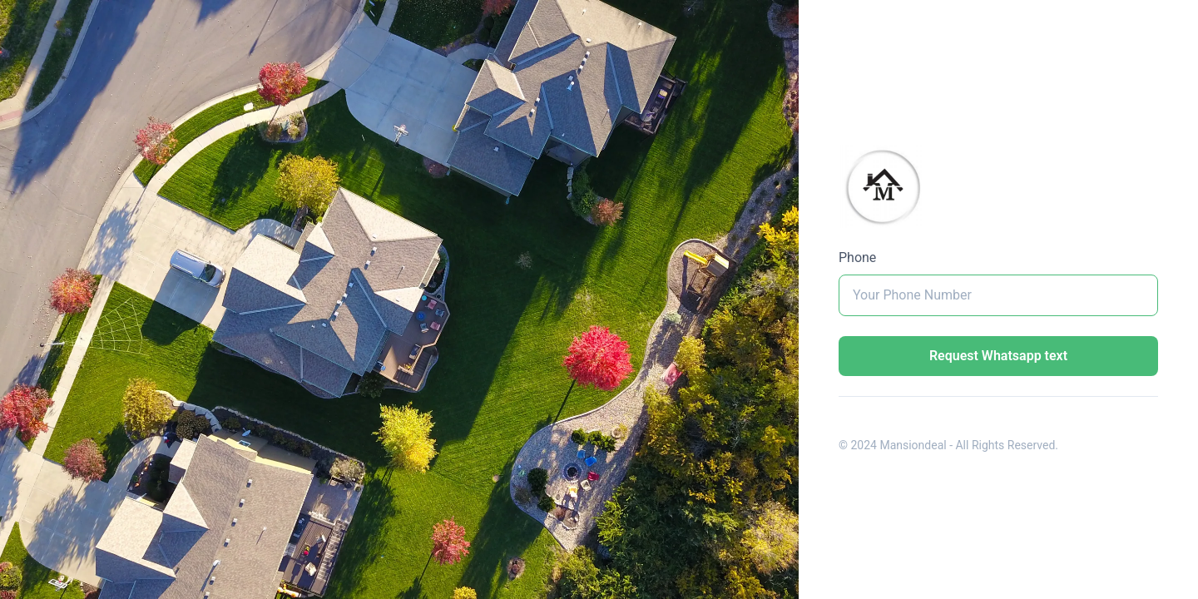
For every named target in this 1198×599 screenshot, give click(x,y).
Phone (857, 257)
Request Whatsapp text (998, 356)
